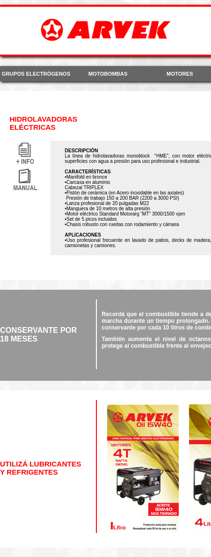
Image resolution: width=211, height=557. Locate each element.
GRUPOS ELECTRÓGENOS (35, 74)
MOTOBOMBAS (108, 74)
